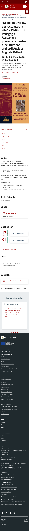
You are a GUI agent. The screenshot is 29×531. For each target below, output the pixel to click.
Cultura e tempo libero (7, 394)
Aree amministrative (6, 354)
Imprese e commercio (6, 402)
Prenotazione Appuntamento (8, 475)
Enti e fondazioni (5, 359)
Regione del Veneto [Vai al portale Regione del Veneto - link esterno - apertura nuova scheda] (6, 1)
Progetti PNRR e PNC (6, 371)
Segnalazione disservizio (7, 477)
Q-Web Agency (26, 520)
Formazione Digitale (6, 482)
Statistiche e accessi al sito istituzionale (11, 504)
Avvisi (2, 427)
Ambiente (3, 382)
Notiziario (3, 441)
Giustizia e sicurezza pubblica (8, 399)
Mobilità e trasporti (6, 404)
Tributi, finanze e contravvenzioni (9, 409)
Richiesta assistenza (6, 480)
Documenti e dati (5, 366)
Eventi (2, 438)
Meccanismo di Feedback (7, 499)
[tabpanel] (14, 316)
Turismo (3, 411)
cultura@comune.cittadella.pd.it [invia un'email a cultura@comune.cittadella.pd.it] (13, 281)
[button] (27, 12)
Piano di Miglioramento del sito (9, 487)
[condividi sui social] (5, 72)
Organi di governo (5, 352)
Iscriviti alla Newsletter (7, 484)
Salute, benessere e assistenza (9, 407)
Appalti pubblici (5, 387)
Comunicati (4, 425)
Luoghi (2, 436)
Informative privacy (6, 492)
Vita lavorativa (5, 414)
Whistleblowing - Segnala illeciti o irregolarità (13, 502)
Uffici (2, 356)
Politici (2, 361)
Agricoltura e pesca (6, 380)
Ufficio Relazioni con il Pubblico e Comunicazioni (13, 463)
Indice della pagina (14, 129)
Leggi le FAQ (4, 472)
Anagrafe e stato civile (7, 384)
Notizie (3, 422)
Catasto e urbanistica (6, 392)
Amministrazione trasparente (8, 489)
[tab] (11, 332)
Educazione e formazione (7, 397)
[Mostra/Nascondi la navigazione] (2, 6)
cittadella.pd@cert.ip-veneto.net (12, 467)
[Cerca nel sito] (25, 6)
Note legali (4, 494)
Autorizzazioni (4, 389)
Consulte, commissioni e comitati (9, 369)
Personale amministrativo (7, 364)
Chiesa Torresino (11, 213)
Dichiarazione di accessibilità (8, 497)
